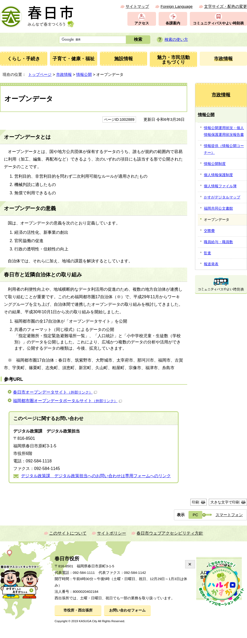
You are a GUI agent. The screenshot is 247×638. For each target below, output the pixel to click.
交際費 (209, 231)
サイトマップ (137, 6)
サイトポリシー (111, 533)
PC (195, 515)
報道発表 (211, 264)
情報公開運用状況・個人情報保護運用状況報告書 (224, 131)
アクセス (141, 23)
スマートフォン (229, 515)
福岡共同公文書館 (218, 208)
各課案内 (173, 23)
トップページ (39, 74)
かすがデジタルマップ (222, 197)
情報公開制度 (215, 164)
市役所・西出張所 (78, 610)
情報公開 (84, 74)
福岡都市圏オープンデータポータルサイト (67, 400)
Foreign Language (176, 6)
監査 (207, 253)
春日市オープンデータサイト (55, 392)
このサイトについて (68, 533)
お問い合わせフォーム (127, 610)
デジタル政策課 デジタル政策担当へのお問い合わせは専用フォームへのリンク (96, 476)
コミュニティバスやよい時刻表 (218, 23)
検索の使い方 (176, 39)
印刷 (195, 502)
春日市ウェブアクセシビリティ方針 (169, 533)
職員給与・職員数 (218, 242)
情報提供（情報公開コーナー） (224, 149)
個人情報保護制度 (218, 175)
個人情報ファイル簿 (220, 186)
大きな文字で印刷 (224, 502)
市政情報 (64, 74)
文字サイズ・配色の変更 (225, 6)
